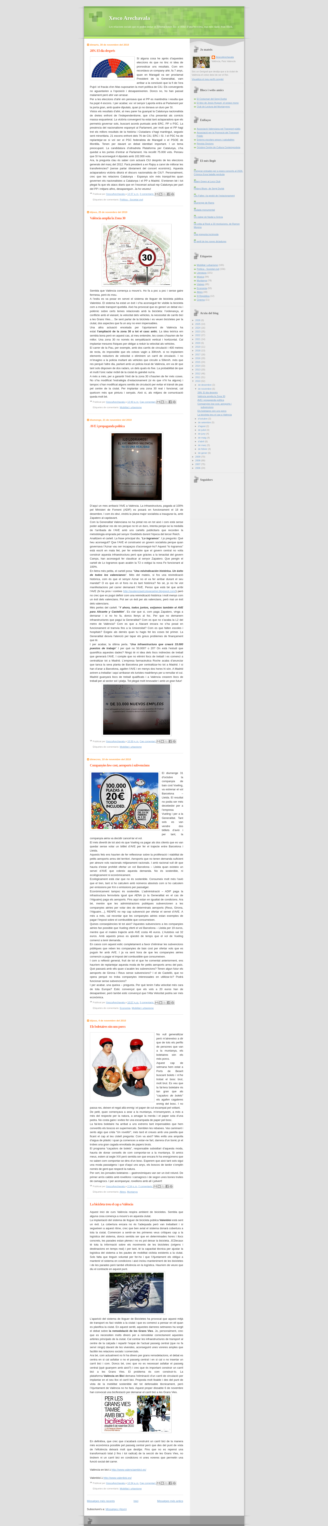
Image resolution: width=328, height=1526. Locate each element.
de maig (202, 437)
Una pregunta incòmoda (206, 234)
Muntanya (132, 1192)
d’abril (201, 441)
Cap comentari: (148, 402)
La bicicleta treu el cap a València (111, 1204)
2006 (198, 468)
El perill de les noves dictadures (210, 241)
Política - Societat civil (131, 199)
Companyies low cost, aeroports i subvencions (120, 765)
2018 (198, 350)
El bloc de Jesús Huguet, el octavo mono (218, 103)
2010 (198, 381)
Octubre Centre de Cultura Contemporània (218, 147)
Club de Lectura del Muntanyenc (213, 106)
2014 (198, 366)
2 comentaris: (145, 1186)
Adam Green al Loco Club (207, 181)
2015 (198, 362)
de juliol (202, 430)
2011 (198, 377)
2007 (198, 464)
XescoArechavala (225, 57)
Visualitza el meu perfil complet (208, 79)
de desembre (205, 385)
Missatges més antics (170, 1501)
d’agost (202, 426)
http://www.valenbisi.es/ (117, 1477)
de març (202, 445)
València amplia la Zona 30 (108, 218)
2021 (198, 339)
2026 (198, 320)
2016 (198, 358)
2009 (198, 456)
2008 (198, 460)
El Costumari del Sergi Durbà (212, 99)
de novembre (205, 389)
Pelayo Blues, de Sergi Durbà (209, 188)
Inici (135, 1501)
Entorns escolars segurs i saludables (215, 139)
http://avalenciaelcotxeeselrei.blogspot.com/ (149, 591)
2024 (198, 327)
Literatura (202, 273)
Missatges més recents (101, 1501)
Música (200, 276)
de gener (203, 453)
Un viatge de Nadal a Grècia (208, 217)
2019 (198, 346)
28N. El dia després (102, 51)
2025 (198, 324)
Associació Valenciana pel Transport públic (219, 128)
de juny (202, 433)
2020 (198, 343)
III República (203, 296)
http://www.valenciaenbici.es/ (128, 1469)
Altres (123, 1192)
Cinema (201, 299)
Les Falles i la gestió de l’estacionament (214, 195)
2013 (198, 369)
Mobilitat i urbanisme (131, 407)
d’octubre (203, 418)
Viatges (201, 284)
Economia (125, 1008)
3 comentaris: (147, 194)
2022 (198, 335)
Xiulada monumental (204, 210)
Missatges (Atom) (116, 1509)
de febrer (203, 449)
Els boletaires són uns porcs (108, 1027)
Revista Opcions (205, 143)
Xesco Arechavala (129, 18)
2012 (198, 373)
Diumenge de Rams (204, 202)
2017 (198, 354)
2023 (198, 331)
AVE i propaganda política (107, 426)
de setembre (204, 422)
